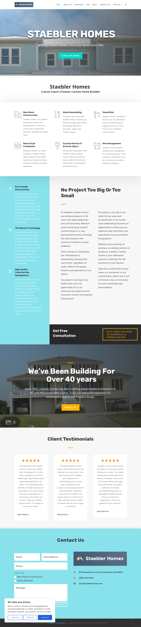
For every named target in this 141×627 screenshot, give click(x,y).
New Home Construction (28, 576)
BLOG (95, 5)
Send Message (56, 604)
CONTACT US (105, 5)
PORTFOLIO (78, 5)
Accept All (45, 617)
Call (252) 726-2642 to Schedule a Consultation (119, 334)
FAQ (88, 5)
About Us (70, 397)
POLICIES (116, 5)
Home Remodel (23, 580)
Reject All (30, 617)
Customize (15, 617)
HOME (58, 5)
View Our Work (70, 55)
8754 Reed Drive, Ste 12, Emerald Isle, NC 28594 (101, 572)
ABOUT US (67, 5)
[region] (30, 610)
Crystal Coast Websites (57, 623)
